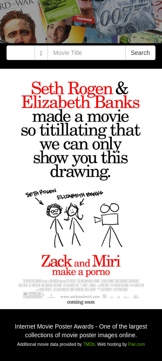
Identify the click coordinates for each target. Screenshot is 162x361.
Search (140, 52)
